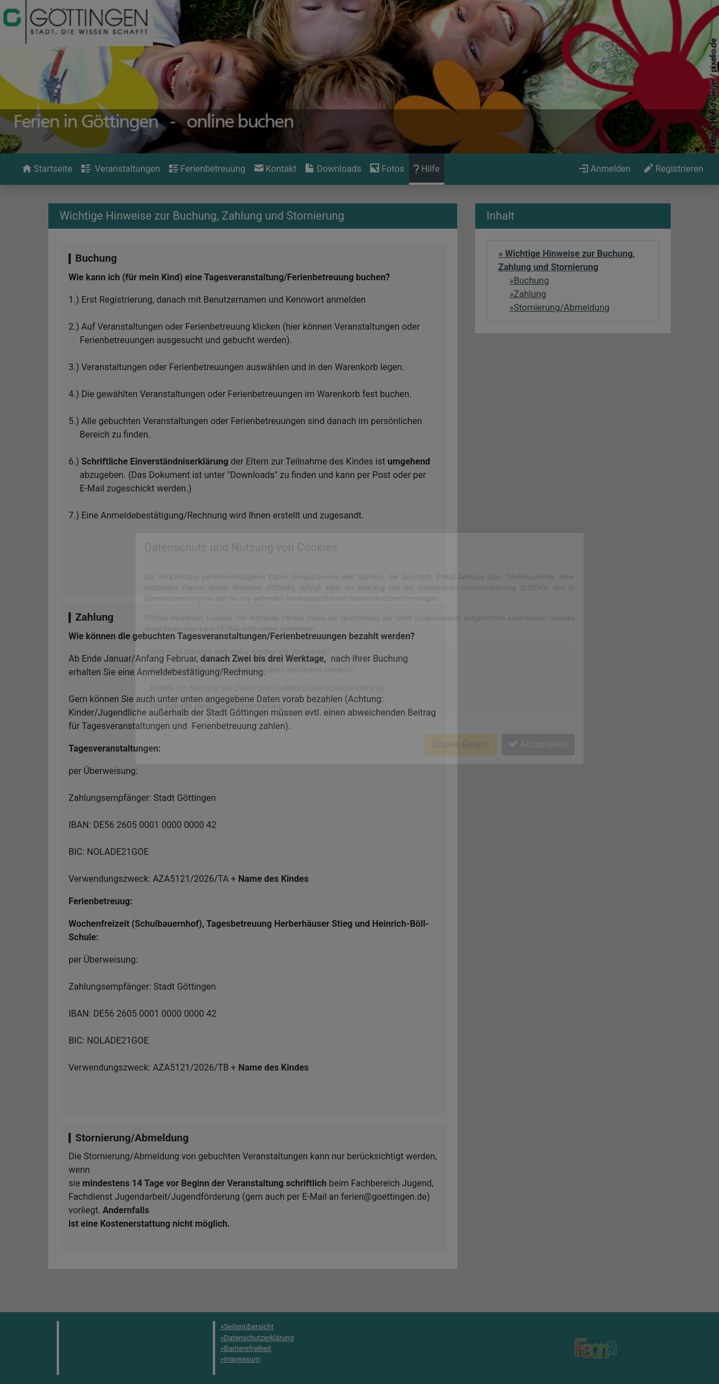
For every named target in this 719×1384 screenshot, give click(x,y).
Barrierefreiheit (247, 1348)
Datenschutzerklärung (259, 1337)
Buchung (531, 280)
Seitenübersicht (249, 1326)
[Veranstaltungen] (121, 169)
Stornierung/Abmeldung (562, 307)
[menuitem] (47, 169)
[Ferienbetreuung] (207, 169)
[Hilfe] (387, 169)
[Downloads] (333, 169)
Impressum (242, 1359)
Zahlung (530, 294)
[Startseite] (47, 169)
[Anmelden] (605, 169)
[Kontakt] (275, 169)
